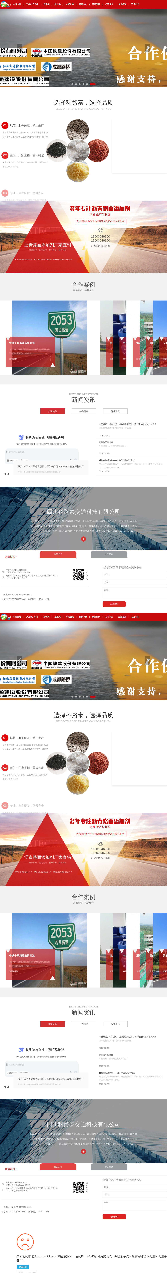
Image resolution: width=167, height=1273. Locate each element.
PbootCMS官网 (90, 1256)
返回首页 (23, 1267)
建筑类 (58, 4)
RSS (41, 599)
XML (48, 599)
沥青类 (46, 4)
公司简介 (109, 4)
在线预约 (114, 604)
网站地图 (32, 599)
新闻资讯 (96, 4)
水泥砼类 (70, 4)
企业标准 (122, 4)
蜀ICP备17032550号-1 (21, 594)
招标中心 (83, 4)
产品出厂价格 (32, 4)
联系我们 (135, 4)
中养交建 (17, 4)
